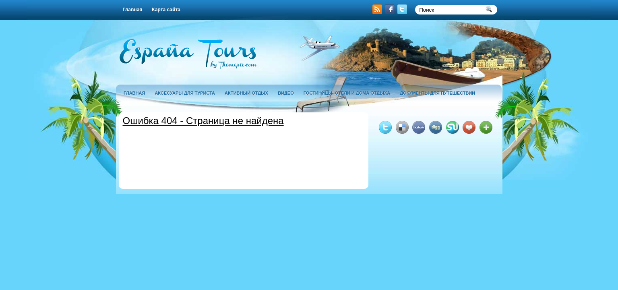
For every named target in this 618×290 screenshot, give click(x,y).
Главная (133, 9)
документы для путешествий (437, 93)
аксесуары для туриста (185, 93)
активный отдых (246, 93)
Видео (286, 93)
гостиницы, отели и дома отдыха (347, 93)
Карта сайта (166, 9)
